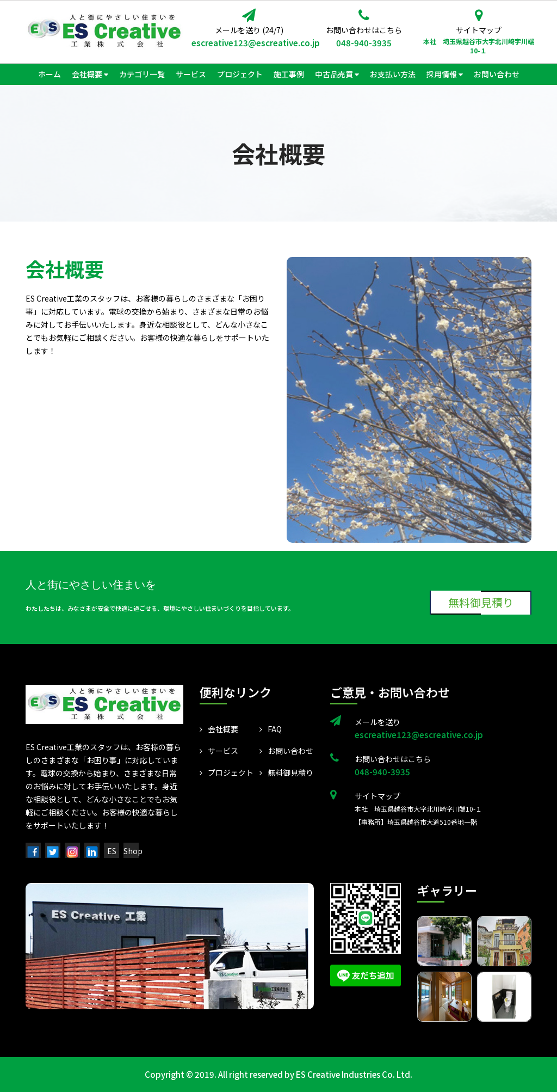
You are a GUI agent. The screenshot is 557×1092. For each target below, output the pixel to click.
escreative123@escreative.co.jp (248, 42)
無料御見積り (482, 602)
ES (111, 850)
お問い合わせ (286, 750)
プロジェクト (226, 772)
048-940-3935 (364, 42)
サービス (219, 750)
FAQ (270, 728)
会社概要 (219, 728)
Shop (133, 850)
